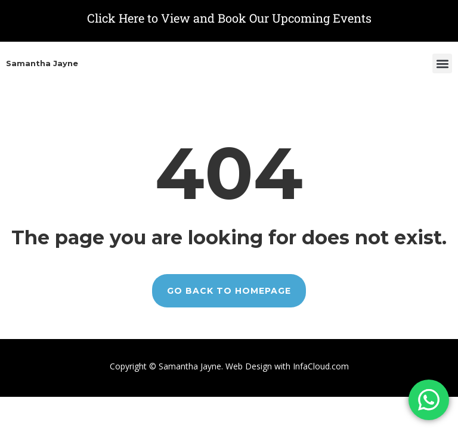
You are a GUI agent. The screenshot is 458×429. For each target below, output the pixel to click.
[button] (442, 63)
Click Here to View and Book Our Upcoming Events (229, 18)
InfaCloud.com (319, 366)
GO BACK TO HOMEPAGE (229, 290)
